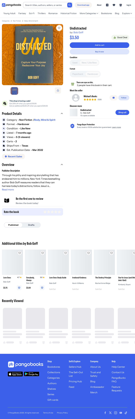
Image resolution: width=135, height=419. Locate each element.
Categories (6, 21)
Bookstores (106, 13)
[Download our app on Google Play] (31, 374)
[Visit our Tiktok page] (125, 412)
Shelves (51, 388)
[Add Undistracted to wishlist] (59, 28)
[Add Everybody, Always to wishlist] (43, 253)
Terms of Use (48, 413)
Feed (71, 387)
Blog (117, 13)
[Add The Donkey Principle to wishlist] (111, 253)
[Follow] (123, 98)
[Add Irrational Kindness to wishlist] (88, 253)
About (99, 5)
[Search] (69, 5)
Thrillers (41, 13)
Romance (53, 13)
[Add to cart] (99, 45)
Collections (53, 372)
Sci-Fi (32, 13)
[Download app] (83, 5)
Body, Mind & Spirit (31, 21)
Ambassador (97, 387)
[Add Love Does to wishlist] (20, 253)
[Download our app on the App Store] (15, 374)
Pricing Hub (75, 381)
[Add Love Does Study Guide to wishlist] (66, 253)
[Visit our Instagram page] (115, 412)
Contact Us (118, 372)
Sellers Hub (75, 366)
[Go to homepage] (11, 5)
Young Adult (9, 13)
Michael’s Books (90, 97)
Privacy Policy (62, 413)
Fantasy (22, 13)
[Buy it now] (99, 51)
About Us (95, 366)
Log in (129, 5)
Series (50, 394)
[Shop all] (122, 114)
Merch (93, 392)
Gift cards (52, 399)
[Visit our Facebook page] (105, 412)
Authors (51, 383)
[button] (32, 114)
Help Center (118, 366)
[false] (114, 98)
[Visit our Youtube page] (120, 412)
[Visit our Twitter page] (110, 412)
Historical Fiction (69, 13)
